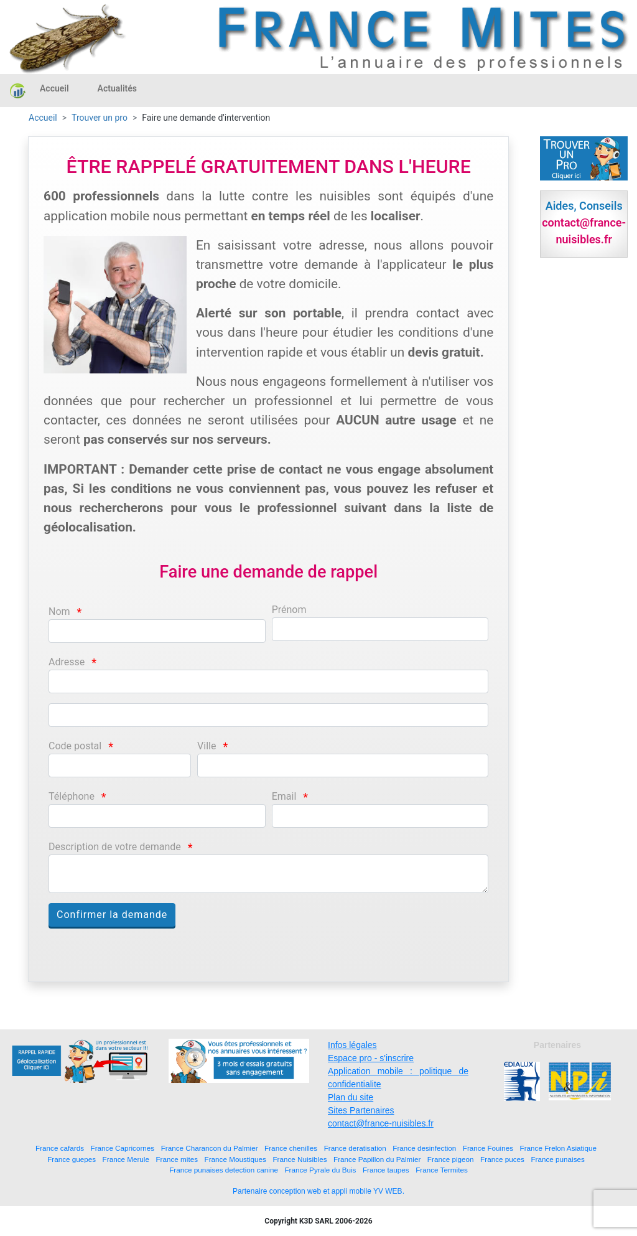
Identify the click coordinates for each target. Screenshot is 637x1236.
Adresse (67, 662)
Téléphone (72, 796)
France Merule (126, 1159)
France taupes (386, 1170)
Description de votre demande (115, 846)
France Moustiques (235, 1159)
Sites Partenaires (361, 1110)
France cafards (59, 1148)
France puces (502, 1159)
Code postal (75, 746)
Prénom (289, 609)
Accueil (54, 88)
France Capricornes (123, 1148)
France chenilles (290, 1148)
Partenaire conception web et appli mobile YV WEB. (318, 1191)
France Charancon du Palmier (209, 1148)
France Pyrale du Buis (320, 1170)
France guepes (71, 1159)
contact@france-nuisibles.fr (381, 1123)
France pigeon (450, 1159)
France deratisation (355, 1148)
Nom (59, 611)
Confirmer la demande (112, 914)
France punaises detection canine (223, 1170)
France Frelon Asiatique (558, 1148)
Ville (206, 746)
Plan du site (350, 1097)
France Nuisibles (299, 1159)
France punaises (557, 1159)
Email (284, 796)
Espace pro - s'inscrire (371, 1058)
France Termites (442, 1170)
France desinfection (424, 1148)
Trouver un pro (100, 118)
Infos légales (352, 1045)
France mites (177, 1159)
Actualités (117, 88)
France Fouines (488, 1148)
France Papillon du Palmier (377, 1159)
